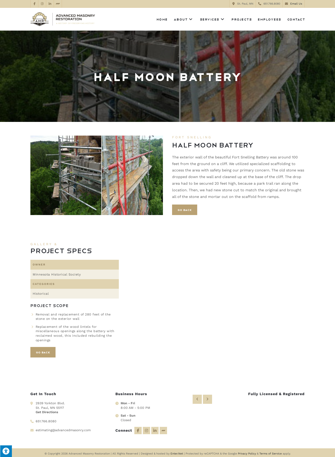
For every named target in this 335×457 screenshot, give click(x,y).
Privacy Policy (247, 451)
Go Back (185, 210)
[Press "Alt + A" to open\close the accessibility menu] (6, 451)
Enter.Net (176, 451)
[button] (197, 393)
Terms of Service (270, 451)
